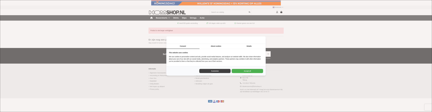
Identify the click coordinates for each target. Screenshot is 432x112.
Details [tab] (249, 46)
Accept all (247, 71)
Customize (215, 71)
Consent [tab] (183, 46)
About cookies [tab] (216, 46)
